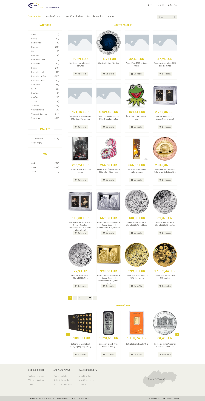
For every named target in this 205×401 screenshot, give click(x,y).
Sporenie (82, 384)
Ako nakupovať (95, 16)
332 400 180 (155, 398)
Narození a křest (45, 59)
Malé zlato (45, 55)
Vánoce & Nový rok (45, 114)
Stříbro (45, 167)
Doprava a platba (60, 376)
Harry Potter (45, 42)
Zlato (45, 171)
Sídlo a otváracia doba (37, 380)
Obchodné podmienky (62, 384)
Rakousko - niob (45, 72)
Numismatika (34, 16)
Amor (45, 34)
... (84, 298)
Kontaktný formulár (36, 376)
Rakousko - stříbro (45, 76)
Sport (45, 89)
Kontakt (111, 16)
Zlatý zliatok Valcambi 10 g (137, 344)
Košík (160, 5)
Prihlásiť (172, 5)
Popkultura (45, 63)
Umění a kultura (45, 109)
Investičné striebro (73, 16)
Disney (45, 38)
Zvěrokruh (45, 118)
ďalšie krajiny (36, 143)
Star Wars (45, 97)
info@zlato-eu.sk (171, 398)
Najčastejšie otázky (61, 380)
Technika (45, 105)
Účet (150, 5)
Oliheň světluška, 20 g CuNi (108, 63)
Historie (45, 47)
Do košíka (80, 74)
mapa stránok (83, 398)
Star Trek (45, 93)
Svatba (45, 101)
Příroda (45, 68)
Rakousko (45, 138)
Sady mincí (45, 84)
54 (90, 298)
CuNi (45, 163)
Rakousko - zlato (45, 80)
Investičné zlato (52, 16)
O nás (30, 384)
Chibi (45, 51)
